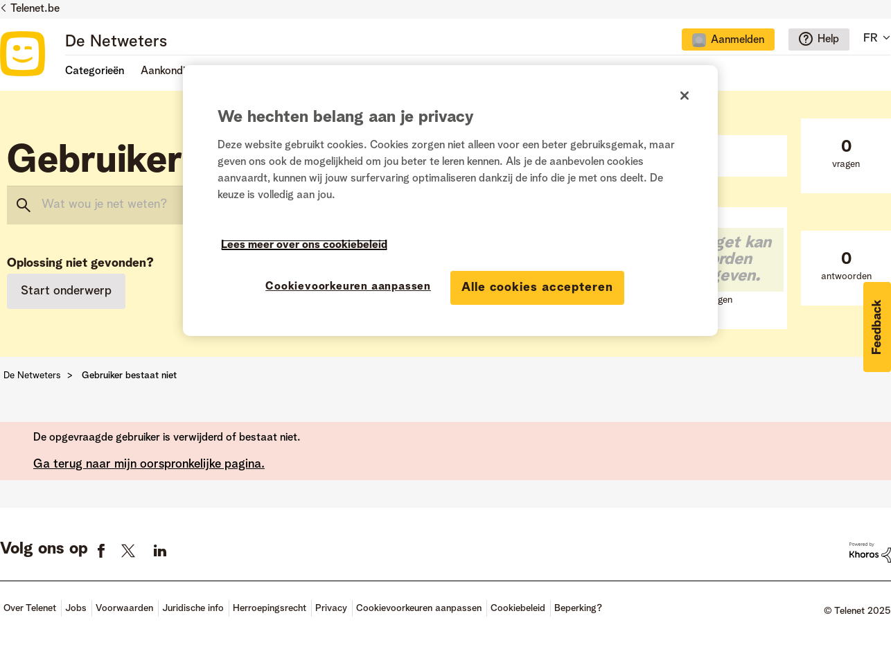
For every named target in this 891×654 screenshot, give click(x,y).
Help (828, 39)
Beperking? (578, 608)
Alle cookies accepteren (537, 287)
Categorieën (94, 71)
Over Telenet (29, 608)
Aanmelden (737, 40)
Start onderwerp (66, 291)
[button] (877, 327)
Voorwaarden (124, 608)
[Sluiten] (684, 95)
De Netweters (116, 42)
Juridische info (193, 608)
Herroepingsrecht (269, 608)
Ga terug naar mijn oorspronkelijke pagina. (149, 464)
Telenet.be (35, 9)
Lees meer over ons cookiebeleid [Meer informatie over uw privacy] (304, 245)
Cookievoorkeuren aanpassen (419, 608)
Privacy (331, 608)
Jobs (76, 608)
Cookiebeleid (518, 608)
